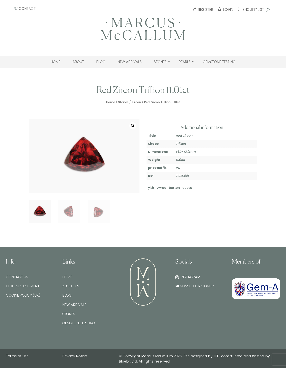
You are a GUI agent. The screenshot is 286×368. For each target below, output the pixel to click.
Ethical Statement (22, 286)
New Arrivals (130, 61)
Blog (100, 61)
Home (55, 61)
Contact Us (17, 276)
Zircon (136, 102)
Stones (160, 61)
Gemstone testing (219, 61)
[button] (132, 125)
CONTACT (25, 8)
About (78, 61)
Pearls (185, 61)
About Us (70, 286)
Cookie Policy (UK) (23, 295)
